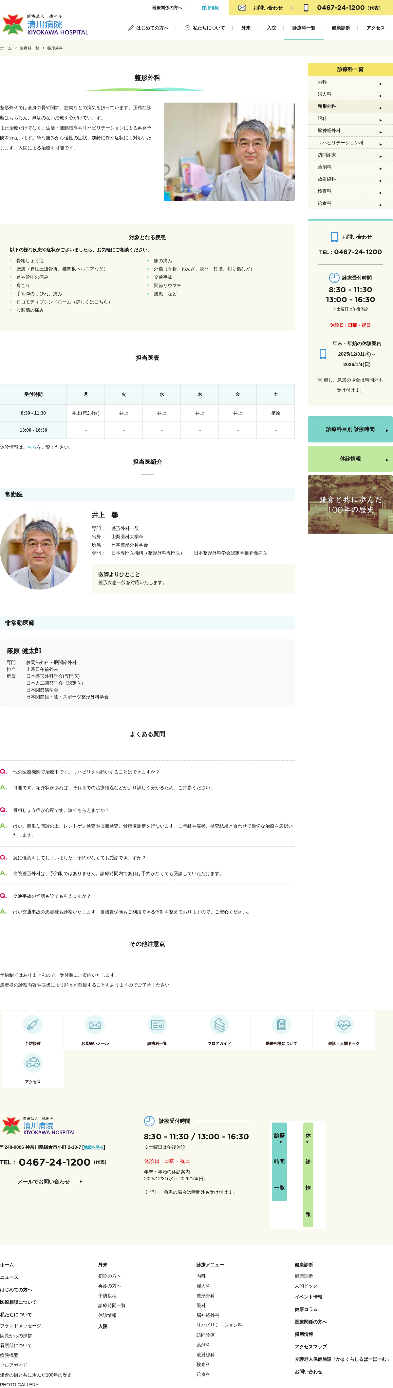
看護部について (16, 1291)
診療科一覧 (303, 27)
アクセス (375, 27)
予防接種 (107, 1241)
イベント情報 (308, 1242)
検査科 (324, 241)
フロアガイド (14, 1311)
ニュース (9, 1223)
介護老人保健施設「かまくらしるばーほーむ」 (343, 1305)
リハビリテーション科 (341, 174)
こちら (30, 447)
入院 (271, 27)
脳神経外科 (329, 157)
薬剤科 (324, 207)
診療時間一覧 (301, 1115)
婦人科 (324, 107)
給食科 (324, 258)
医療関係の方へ (167, 7)
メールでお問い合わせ (43, 1154)
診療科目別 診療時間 (350, 486)
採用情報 (210, 7)
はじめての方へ (152, 27)
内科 (322, 90)
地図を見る (95, 1120)
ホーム (6, 48)
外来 (246, 27)
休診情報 (350, 515)
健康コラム (306, 1255)
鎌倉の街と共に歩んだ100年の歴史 (36, 1320)
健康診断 (341, 27)
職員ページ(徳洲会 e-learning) (30, 1340)
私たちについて (209, 27)
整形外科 (327, 124)
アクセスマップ (311, 1292)
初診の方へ (109, 1221)
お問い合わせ (268, 7)
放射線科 (327, 224)
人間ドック (306, 1231)
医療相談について (18, 1248)
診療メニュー (210, 1210)
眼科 (322, 141)
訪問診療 (327, 191)
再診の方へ (109, 1231)
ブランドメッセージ (20, 1271)
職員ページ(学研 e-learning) (28, 1350)
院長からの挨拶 (16, 1281)
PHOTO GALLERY (19, 1330)
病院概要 (9, 1301)
